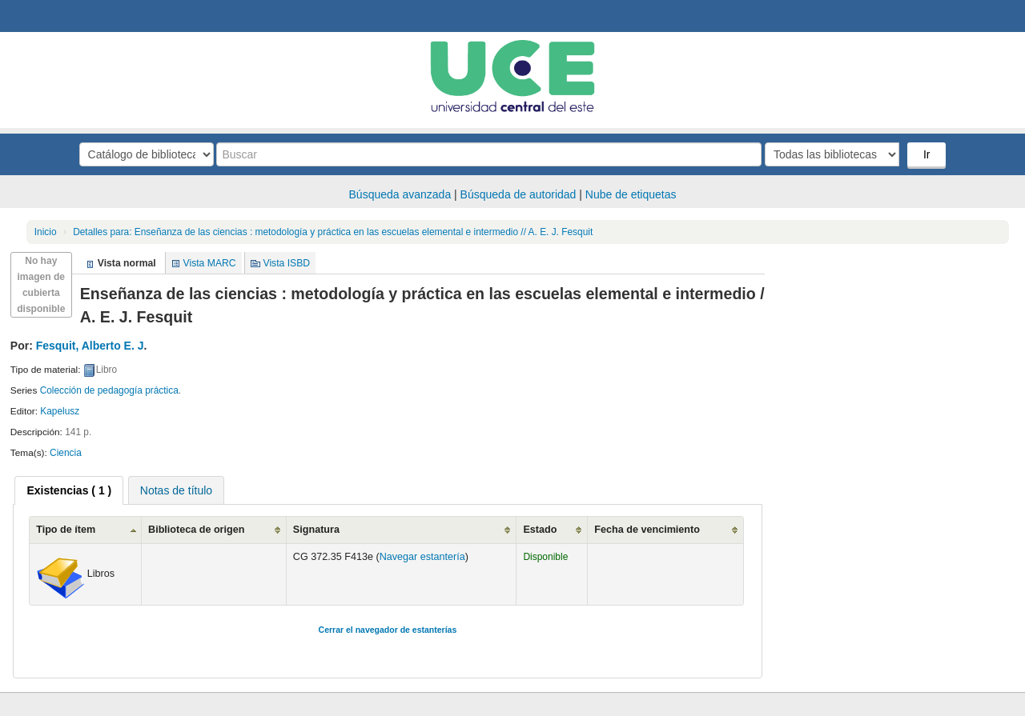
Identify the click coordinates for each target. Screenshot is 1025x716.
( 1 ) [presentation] (68, 490)
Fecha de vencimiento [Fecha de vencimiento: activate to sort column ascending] (647, 529)
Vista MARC (209, 263)
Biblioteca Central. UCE (56, 16)
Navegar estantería (422, 556)
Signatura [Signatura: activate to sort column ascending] (316, 529)
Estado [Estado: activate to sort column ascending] (540, 529)
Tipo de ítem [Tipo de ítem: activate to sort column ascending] (65, 529)
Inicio (45, 232)
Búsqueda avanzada (400, 194)
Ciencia (66, 452)
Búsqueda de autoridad (518, 194)
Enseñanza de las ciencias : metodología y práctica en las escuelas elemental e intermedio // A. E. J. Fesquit (333, 232)
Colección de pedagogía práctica (109, 390)
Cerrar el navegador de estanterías (388, 629)
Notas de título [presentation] (176, 490)
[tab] (68, 490)
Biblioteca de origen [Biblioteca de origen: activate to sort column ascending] (196, 529)
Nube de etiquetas (631, 194)
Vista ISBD (286, 263)
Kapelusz (59, 411)
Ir (927, 154)
